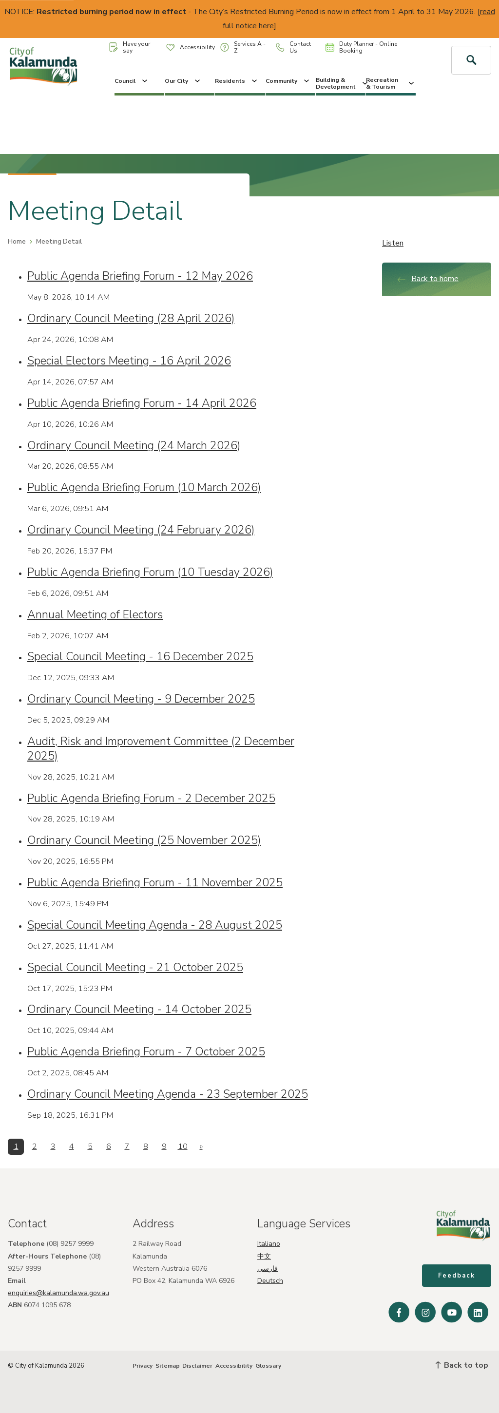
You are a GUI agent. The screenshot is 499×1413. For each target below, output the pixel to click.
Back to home (428, 278)
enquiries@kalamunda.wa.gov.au (58, 1293)
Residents (237, 80)
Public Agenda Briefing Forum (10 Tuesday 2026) (150, 572)
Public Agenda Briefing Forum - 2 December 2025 (151, 798)
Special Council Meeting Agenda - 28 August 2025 (154, 925)
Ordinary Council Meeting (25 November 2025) (144, 840)
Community (288, 80)
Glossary (268, 1366)
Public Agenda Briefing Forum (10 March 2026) (144, 487)
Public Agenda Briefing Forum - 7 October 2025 (146, 1051)
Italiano (268, 1243)
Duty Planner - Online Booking (361, 47)
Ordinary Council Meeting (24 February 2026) (140, 529)
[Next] (201, 1147)
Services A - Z (243, 47)
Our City (183, 80)
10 (183, 1146)
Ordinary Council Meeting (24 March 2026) (133, 445)
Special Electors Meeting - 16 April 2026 (129, 360)
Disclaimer (197, 1366)
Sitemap (167, 1366)
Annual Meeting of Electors (95, 614)
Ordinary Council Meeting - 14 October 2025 (139, 1009)
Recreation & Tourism (391, 83)
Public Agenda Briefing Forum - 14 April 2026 (141, 403)
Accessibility (190, 47)
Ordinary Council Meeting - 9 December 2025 (141, 698)
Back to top (462, 1365)
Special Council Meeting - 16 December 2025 (140, 656)
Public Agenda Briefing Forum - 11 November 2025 (155, 882)
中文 (264, 1256)
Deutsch (270, 1280)
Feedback (456, 1275)
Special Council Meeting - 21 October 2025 (135, 967)
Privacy (143, 1366)
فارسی (267, 1268)
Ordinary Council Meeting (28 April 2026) (130, 318)
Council (132, 80)
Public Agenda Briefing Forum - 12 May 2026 (140, 276)
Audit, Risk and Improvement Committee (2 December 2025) (160, 749)
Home (17, 241)
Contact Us (293, 47)
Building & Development (340, 83)
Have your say (129, 47)
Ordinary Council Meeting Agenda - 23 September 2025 (167, 1094)
